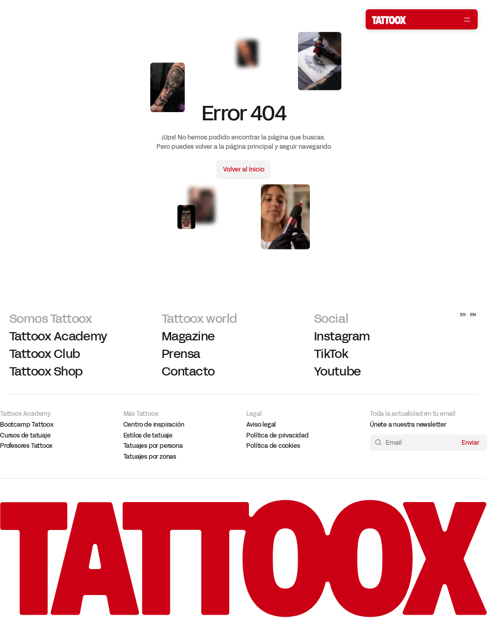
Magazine (188, 336)
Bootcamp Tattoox (27, 424)
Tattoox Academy (58, 336)
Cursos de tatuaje (25, 435)
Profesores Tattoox (26, 446)
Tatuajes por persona (153, 446)
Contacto (188, 371)
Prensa (181, 354)
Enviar (470, 442)
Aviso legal (261, 424)
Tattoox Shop (46, 371)
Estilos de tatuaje (147, 435)
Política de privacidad (277, 435)
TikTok (331, 354)
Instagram (342, 336)
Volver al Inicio (243, 170)
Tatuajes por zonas (149, 456)
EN (473, 314)
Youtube (337, 371)
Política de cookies (273, 446)
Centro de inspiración (153, 424)
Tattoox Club (44, 354)
